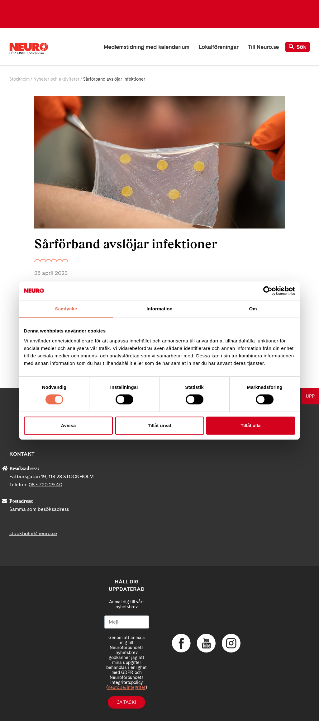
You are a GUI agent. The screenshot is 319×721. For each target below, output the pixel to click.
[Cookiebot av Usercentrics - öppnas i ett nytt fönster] (267, 290)
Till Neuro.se (263, 47)
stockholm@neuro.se (33, 533)
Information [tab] (159, 308)
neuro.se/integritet (126, 687)
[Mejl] (126, 622)
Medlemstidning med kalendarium (146, 47)
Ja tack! (126, 702)
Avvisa (68, 425)
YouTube (206, 643)
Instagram (231, 643)
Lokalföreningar (218, 47)
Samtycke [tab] (66, 308)
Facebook (181, 643)
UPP (310, 396)
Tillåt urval (159, 425)
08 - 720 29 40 (45, 485)
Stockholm (19, 79)
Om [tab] (253, 308)
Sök (297, 47)
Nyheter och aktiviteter (56, 79)
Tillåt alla (251, 425)
